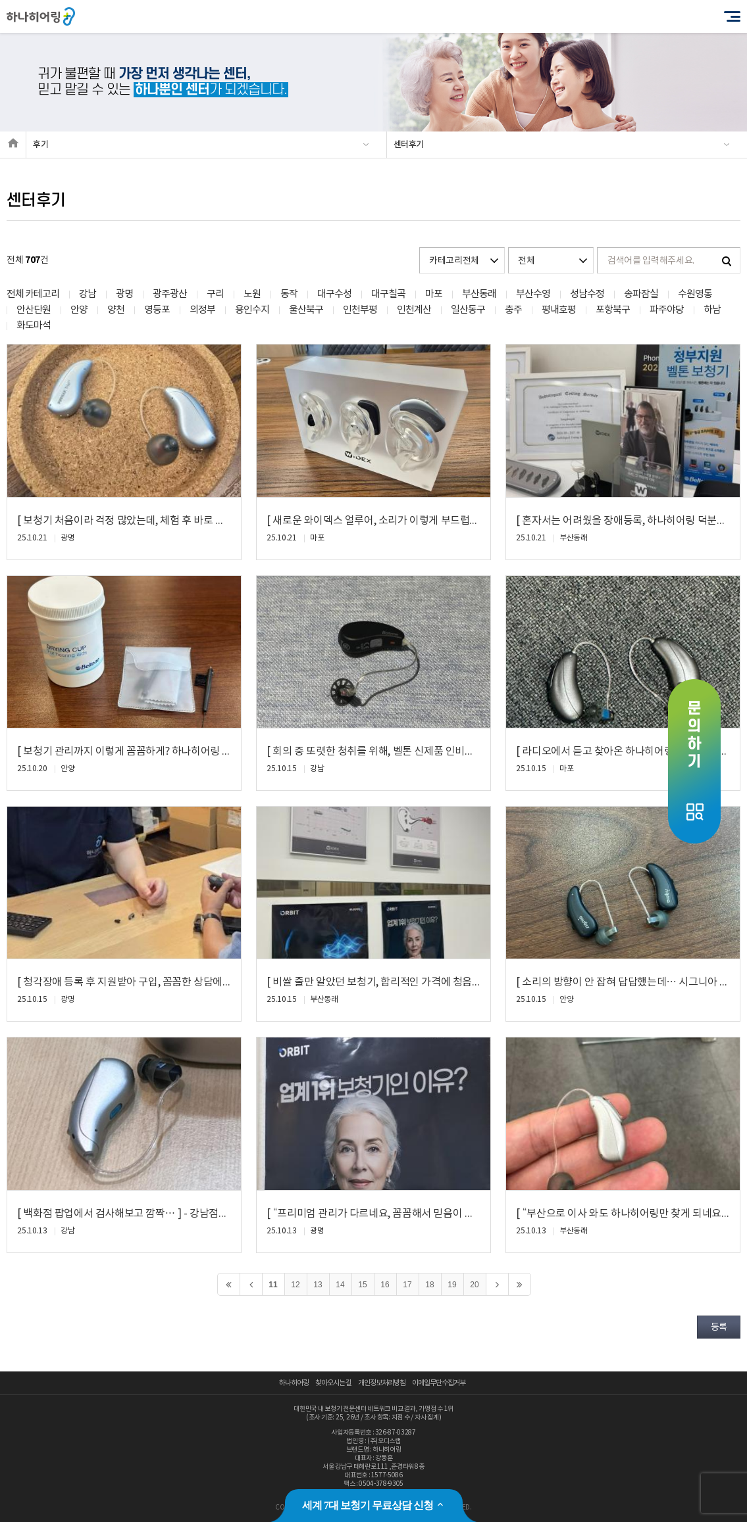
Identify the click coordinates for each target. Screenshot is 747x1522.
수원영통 (695, 294)
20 (474, 1284)
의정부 (202, 310)
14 (340, 1284)
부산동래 (479, 294)
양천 (115, 310)
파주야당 (667, 310)
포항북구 (613, 310)
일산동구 (468, 310)
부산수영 (533, 294)
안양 (79, 310)
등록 (719, 1327)
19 (452, 1284)
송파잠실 (641, 294)
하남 (712, 310)
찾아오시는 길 (333, 1383)
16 (384, 1284)
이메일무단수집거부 (438, 1383)
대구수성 (334, 294)
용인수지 (252, 310)
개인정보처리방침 (381, 1383)
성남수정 (587, 294)
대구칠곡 (388, 294)
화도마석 (33, 325)
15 (362, 1284)
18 (429, 1284)
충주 (513, 310)
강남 (87, 294)
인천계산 (414, 310)
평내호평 (559, 310)
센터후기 (409, 144)
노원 (252, 294)
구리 (215, 294)
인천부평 (360, 310)
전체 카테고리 (33, 294)
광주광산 (170, 294)
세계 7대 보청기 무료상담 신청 (373, 1505)
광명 (124, 294)
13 (317, 1284)
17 (407, 1284)
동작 (288, 294)
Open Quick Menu (694, 761)
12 (295, 1284)
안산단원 (33, 310)
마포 (433, 294)
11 (273, 1284)
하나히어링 (294, 1383)
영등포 (157, 310)
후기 (40, 144)
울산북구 (306, 310)
